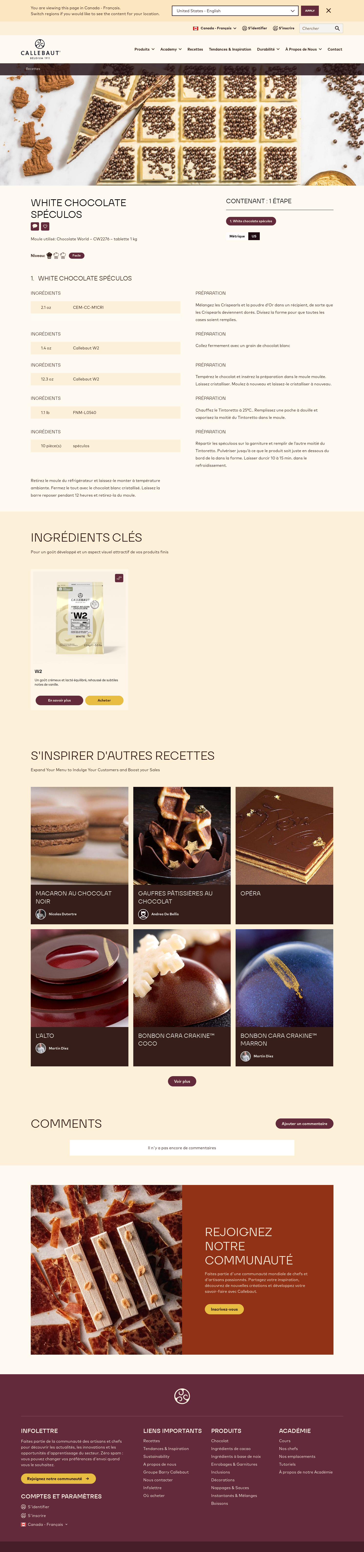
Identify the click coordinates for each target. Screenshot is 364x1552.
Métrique (237, 236)
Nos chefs (288, 1448)
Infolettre (152, 1487)
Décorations (223, 1479)
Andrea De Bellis (165, 914)
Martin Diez (58, 1048)
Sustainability (156, 1456)
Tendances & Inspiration (230, 49)
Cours (285, 1440)
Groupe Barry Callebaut (166, 1472)
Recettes (195, 49)
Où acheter (154, 1495)
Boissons (219, 1503)
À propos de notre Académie (306, 1472)
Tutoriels (287, 1464)
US (254, 236)
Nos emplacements (297, 1456)
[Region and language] (235, 11)
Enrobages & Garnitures (234, 1464)
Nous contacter (158, 1479)
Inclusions (220, 1472)
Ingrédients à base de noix (236, 1456)
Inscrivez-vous (224, 1309)
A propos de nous (159, 1464)
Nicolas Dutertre (63, 914)
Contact (335, 49)
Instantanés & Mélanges (234, 1495)
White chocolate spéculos (252, 221)
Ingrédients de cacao (231, 1448)
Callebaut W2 (86, 348)
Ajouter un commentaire (304, 1123)
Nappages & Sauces (230, 1487)
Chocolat (220, 1440)
